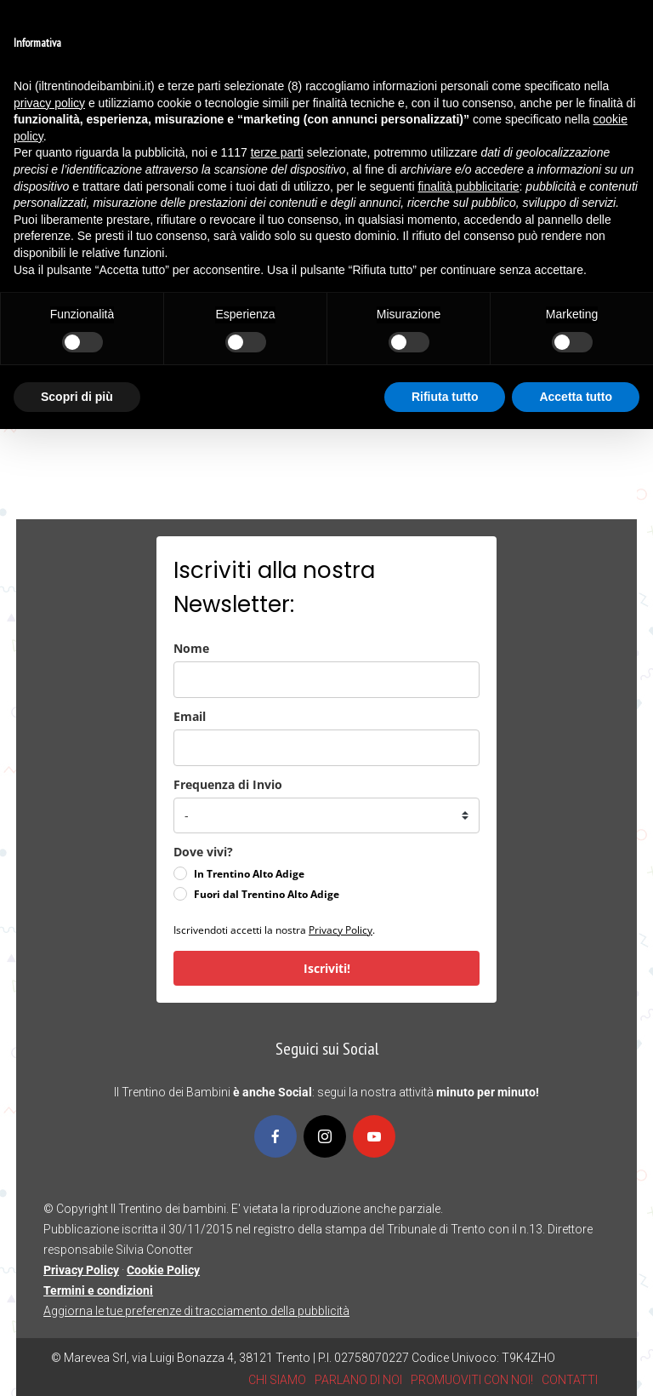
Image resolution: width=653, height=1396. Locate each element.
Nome (191, 648)
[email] (326, 747)
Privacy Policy (340, 930)
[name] (326, 679)
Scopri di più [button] (77, 396)
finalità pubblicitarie (468, 186)
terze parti (277, 152)
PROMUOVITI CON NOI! (472, 1380)
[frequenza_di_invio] (326, 815)
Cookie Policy (163, 1270)
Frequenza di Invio (227, 784)
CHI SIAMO (277, 1380)
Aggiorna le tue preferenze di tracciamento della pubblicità (196, 1311)
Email (189, 716)
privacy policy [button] (49, 103)
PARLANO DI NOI (358, 1380)
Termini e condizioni (98, 1290)
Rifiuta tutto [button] (445, 396)
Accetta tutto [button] (575, 396)
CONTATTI (570, 1380)
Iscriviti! (327, 968)
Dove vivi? (203, 852)
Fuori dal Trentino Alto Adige (266, 894)
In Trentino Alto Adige (249, 874)
